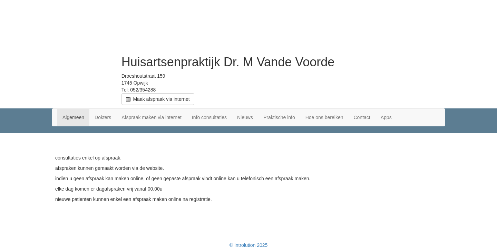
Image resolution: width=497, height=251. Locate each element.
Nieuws (245, 117)
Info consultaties (209, 117)
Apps (386, 117)
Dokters (103, 117)
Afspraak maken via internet (151, 117)
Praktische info (279, 117)
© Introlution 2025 (249, 245)
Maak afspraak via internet (158, 99)
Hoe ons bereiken (324, 117)
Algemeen (73, 117)
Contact (361, 117)
